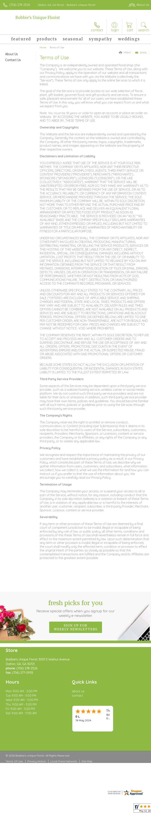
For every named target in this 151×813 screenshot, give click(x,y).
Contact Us (13, 60)
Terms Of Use (14, 761)
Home (43, 47)
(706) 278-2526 (19, 5)
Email (141, 52)
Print (125, 52)
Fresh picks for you (75, 608)
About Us (11, 54)
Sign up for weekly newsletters (75, 627)
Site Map (87, 761)
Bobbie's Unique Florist (38, 17)
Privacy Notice (36, 761)
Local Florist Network (63, 761)
